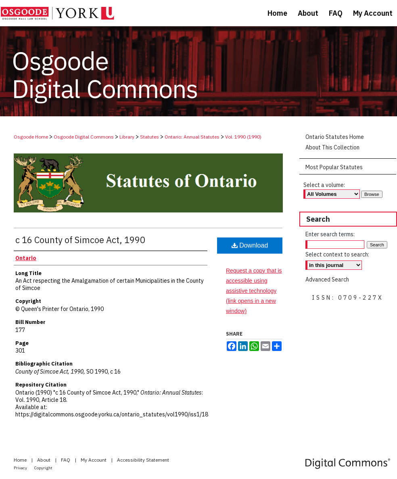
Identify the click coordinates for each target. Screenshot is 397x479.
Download (250, 245)
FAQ (66, 460)
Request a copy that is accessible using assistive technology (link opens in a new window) (254, 291)
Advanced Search (327, 279)
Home (21, 460)
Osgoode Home (31, 137)
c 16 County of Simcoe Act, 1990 (80, 240)
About (44, 460)
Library (126, 137)
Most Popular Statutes (334, 167)
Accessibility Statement (143, 460)
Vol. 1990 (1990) (243, 137)
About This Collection (332, 147)
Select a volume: (324, 185)
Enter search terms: (330, 234)
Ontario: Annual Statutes (192, 137)
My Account (94, 460)
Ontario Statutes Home (334, 137)
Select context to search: (337, 254)
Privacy (21, 468)
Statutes (149, 137)
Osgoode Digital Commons (84, 137)
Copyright (43, 468)
